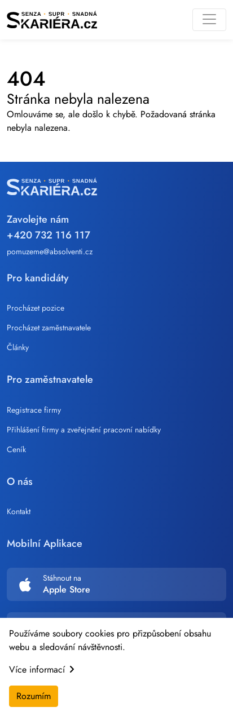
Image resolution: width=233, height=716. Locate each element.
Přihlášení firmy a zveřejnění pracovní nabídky (84, 429)
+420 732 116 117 (48, 235)
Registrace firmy (34, 410)
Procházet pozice (35, 307)
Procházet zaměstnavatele (49, 327)
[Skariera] (52, 19)
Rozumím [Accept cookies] (33, 696)
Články (18, 347)
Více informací (41, 669)
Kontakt (18, 511)
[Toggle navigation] (209, 19)
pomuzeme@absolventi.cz (50, 251)
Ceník (16, 449)
